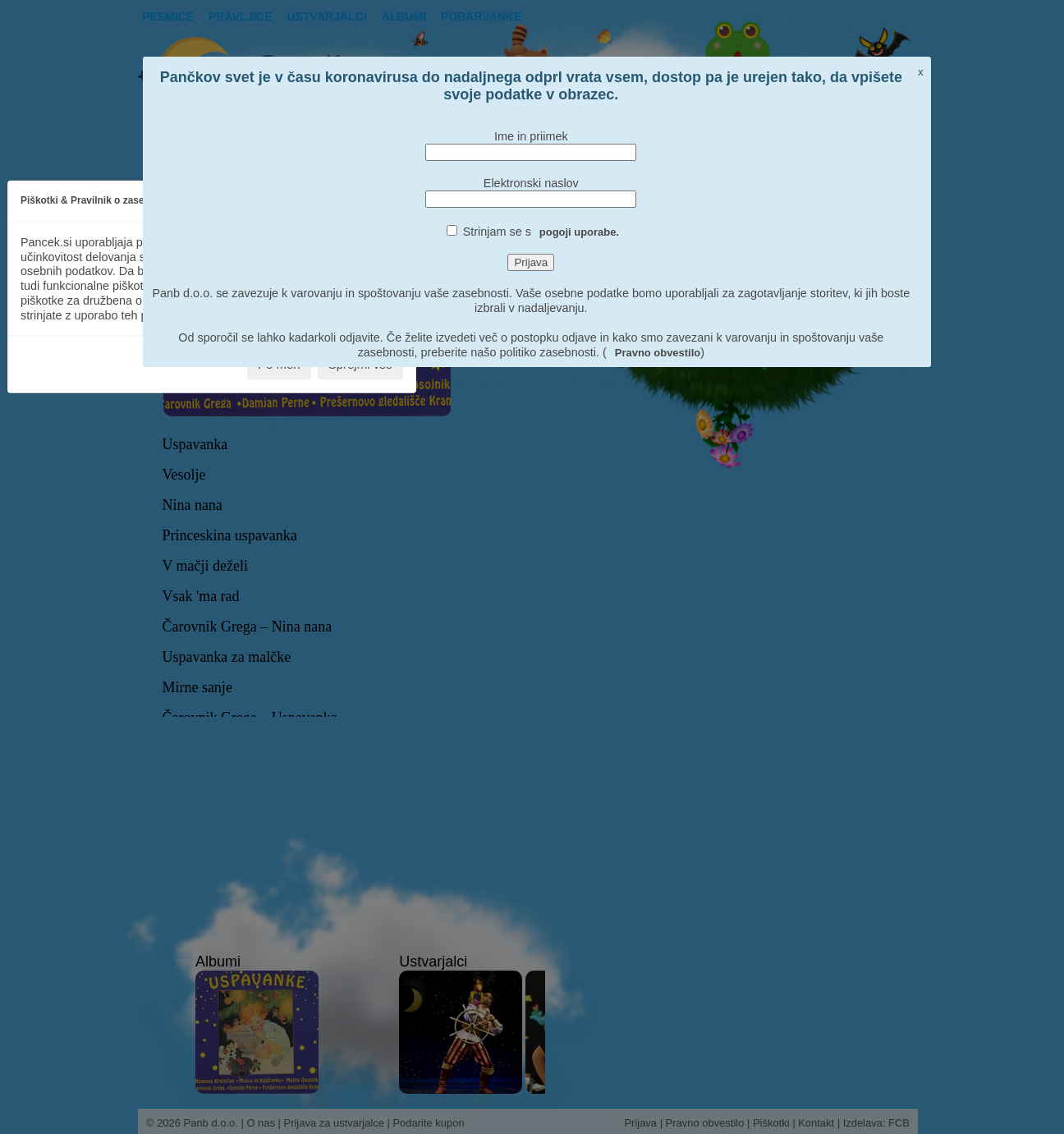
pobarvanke (481, 16)
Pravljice (241, 16)
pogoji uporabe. (579, 232)
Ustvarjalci (327, 16)
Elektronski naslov (531, 183)
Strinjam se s (541, 231)
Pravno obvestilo (657, 353)
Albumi (404, 16)
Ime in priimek (531, 136)
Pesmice (168, 16)
